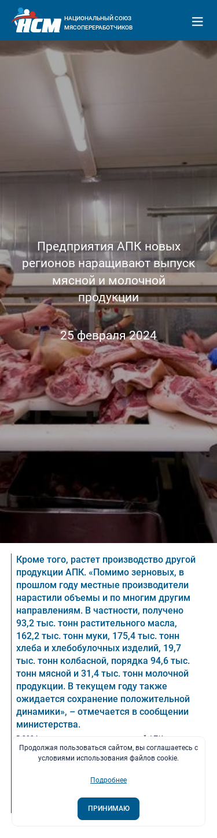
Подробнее (108, 780)
